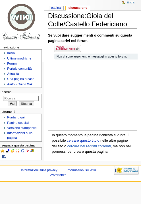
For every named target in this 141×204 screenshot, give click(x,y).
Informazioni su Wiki (81, 170)
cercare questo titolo (83, 141)
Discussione (78, 7)
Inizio (11, 53)
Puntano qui (15, 117)
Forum (11, 63)
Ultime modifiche (19, 58)
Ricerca (7, 92)
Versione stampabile (21, 127)
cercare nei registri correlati (89, 146)
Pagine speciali (18, 122)
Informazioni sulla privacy (39, 170)
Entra (130, 2)
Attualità (13, 73)
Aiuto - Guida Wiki (20, 84)
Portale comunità (19, 68)
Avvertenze (58, 175)
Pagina (56, 7)
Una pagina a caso (20, 78)
